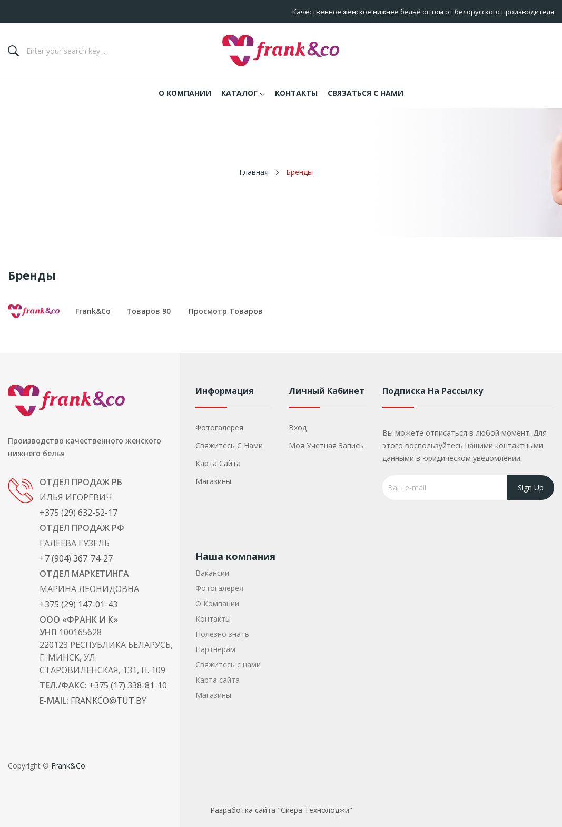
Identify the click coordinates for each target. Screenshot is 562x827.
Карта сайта (218, 463)
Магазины (213, 481)
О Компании (217, 603)
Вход (298, 427)
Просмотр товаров (226, 311)
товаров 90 (148, 311)
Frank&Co (93, 311)
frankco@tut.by (108, 700)
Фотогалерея (219, 427)
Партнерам (215, 649)
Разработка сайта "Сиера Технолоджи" (281, 810)
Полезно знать (222, 634)
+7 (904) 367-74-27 (76, 558)
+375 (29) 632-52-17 (78, 512)
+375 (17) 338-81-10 (128, 685)
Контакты (213, 619)
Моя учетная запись (326, 445)
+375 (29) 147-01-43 (78, 604)
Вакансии (212, 573)
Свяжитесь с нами (229, 445)
